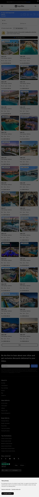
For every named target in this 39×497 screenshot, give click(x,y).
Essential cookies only (16, 489)
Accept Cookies (7, 493)
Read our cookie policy (6, 489)
